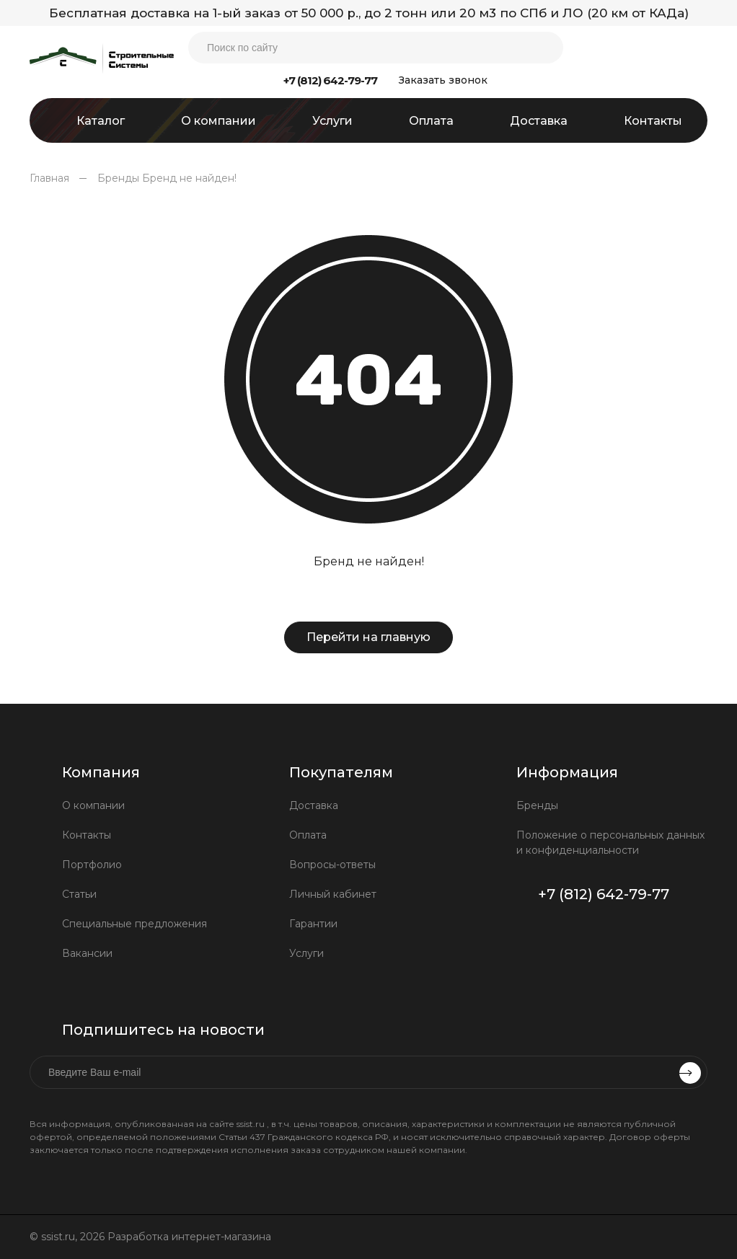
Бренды (118, 178)
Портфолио (92, 864)
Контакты (86, 835)
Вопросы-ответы (332, 864)
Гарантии (313, 923)
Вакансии (87, 953)
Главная (49, 178)
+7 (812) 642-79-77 (330, 80)
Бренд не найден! (189, 178)
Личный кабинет (332, 894)
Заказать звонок (443, 80)
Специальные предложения (134, 923)
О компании (93, 805)
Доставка (313, 805)
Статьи (79, 894)
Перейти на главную (368, 637)
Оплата (308, 835)
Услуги (306, 953)
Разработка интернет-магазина (190, 1236)
